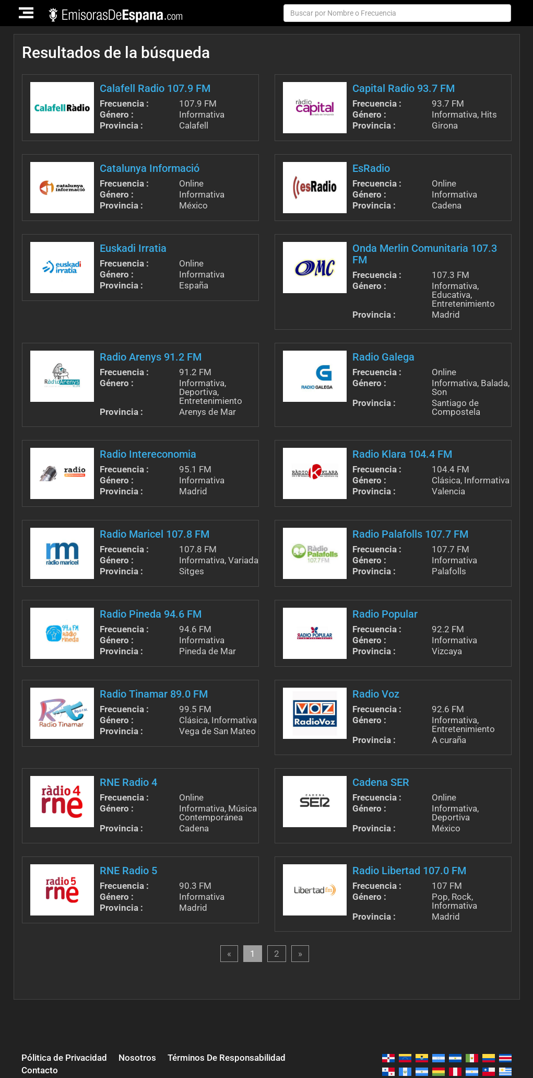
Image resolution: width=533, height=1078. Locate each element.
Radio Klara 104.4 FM (402, 454)
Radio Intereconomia (148, 454)
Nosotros (137, 1057)
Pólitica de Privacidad (64, 1057)
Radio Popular (385, 614)
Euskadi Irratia (133, 248)
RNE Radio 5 (128, 870)
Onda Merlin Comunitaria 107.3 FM (424, 254)
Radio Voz (375, 694)
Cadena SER (380, 782)
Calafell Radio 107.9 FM (155, 88)
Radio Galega (383, 357)
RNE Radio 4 (128, 782)
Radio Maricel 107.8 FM (154, 534)
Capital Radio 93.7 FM (403, 88)
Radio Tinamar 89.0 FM (154, 694)
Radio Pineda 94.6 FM (151, 614)
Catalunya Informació (149, 168)
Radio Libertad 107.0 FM (409, 870)
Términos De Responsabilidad (227, 1057)
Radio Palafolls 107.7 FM (410, 534)
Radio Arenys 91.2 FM (151, 357)
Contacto (39, 1070)
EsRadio (371, 168)
